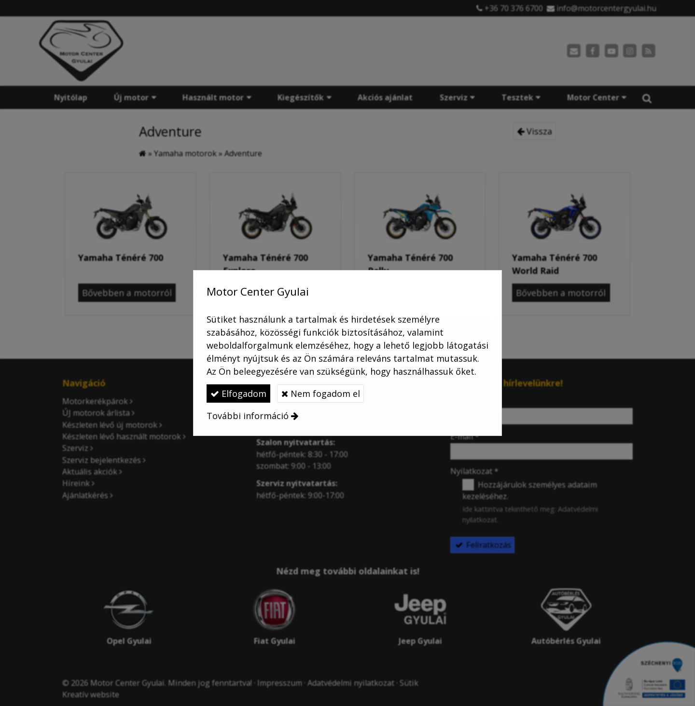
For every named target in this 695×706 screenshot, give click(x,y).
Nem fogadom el (320, 393)
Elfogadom (238, 393)
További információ (248, 415)
